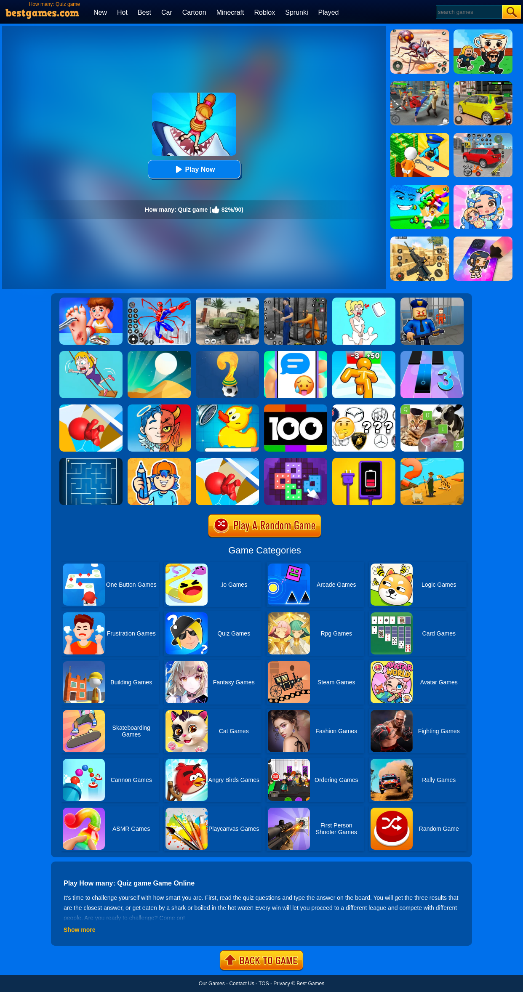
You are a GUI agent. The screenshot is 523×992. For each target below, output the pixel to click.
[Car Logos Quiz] (363, 407)
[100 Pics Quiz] (295, 407)
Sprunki (296, 12)
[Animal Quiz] (432, 407)
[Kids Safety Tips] (91, 300)
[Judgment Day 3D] (159, 407)
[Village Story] (432, 461)
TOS (264, 984)
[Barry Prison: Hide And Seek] (432, 300)
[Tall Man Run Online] (363, 354)
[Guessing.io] (159, 461)
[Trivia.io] (227, 461)
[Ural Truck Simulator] (227, 300)
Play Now (194, 169)
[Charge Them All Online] (363, 461)
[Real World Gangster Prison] (295, 300)
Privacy (281, 984)
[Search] (468, 12)
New (100, 12)
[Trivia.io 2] (91, 407)
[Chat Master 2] (295, 354)
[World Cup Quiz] (227, 354)
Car (166, 12)
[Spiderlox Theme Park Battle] (159, 300)
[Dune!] (159, 354)
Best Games (310, 984)
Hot (122, 12)
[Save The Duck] (227, 407)
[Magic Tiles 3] (432, 354)
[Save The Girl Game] (91, 354)
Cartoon (194, 12)
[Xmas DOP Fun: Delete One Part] (363, 300)
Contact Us (241, 984)
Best (144, 12)
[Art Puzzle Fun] (295, 461)
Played (328, 12)
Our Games (212, 984)
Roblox (264, 12)
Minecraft (230, 12)
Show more (79, 929)
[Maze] (91, 461)
